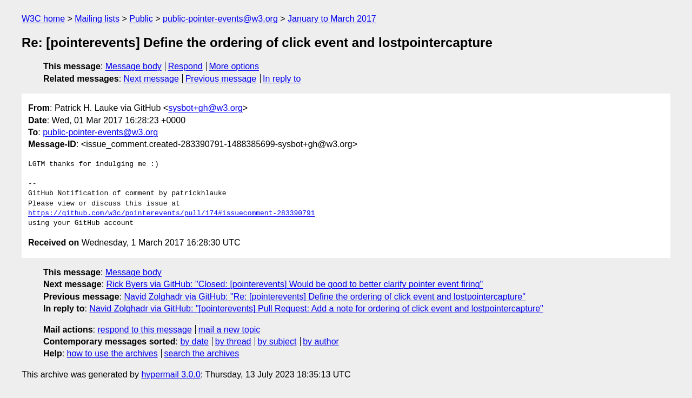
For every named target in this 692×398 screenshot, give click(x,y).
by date (194, 341)
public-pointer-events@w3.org (220, 18)
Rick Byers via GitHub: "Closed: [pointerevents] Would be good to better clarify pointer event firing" (295, 284)
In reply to (282, 78)
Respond (185, 66)
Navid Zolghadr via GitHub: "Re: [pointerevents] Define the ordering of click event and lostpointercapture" (324, 296)
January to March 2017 (332, 18)
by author (321, 341)
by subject (276, 341)
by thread (233, 341)
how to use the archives (112, 353)
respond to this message (144, 329)
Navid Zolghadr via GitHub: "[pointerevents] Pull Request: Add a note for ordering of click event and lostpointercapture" (316, 308)
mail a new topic (229, 329)
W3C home (43, 18)
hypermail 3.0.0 (170, 374)
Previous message (221, 78)
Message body (133, 66)
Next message (151, 78)
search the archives (201, 353)
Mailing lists (97, 18)
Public (141, 18)
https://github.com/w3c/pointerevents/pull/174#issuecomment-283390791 (171, 213)
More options (234, 66)
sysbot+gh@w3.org (205, 107)
